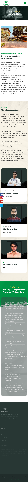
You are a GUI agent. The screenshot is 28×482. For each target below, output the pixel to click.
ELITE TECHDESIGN (14, 479)
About (10, 11)
